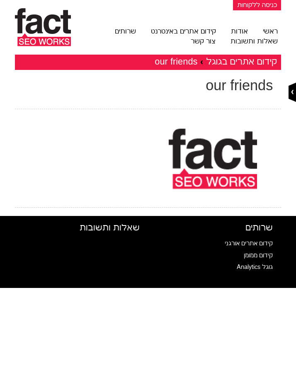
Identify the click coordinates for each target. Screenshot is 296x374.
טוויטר (132, 329)
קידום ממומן (258, 255)
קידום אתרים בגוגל (241, 61)
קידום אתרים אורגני (249, 243)
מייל (135, 348)
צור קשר (203, 41)
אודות (239, 31)
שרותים (125, 31)
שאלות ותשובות (254, 41)
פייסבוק (130, 310)
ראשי (270, 31)
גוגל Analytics (255, 267)
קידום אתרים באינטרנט (183, 31)
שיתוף (132, 367)
